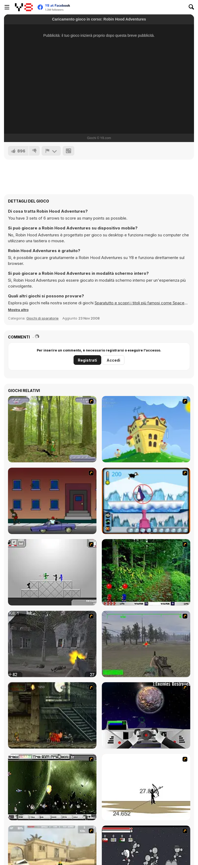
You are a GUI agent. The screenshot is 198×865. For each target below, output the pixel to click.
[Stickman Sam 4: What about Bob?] (52, 572)
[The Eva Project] (52, 787)
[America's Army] (146, 644)
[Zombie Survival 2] (52, 715)
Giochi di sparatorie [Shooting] (42, 318)
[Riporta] (51, 151)
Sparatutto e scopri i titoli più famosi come (134, 302)
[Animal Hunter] (52, 429)
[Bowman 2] (146, 787)
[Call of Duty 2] (52, 644)
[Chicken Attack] (146, 429)
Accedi (113, 360)
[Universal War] (146, 715)
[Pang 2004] (146, 572)
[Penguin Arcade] (146, 501)
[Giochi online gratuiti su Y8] (24, 7)
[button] (18, 310)
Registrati (87, 360)
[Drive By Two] (52, 501)
